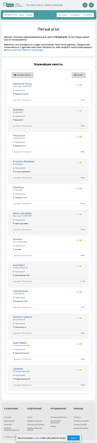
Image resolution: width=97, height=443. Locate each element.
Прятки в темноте (22, 317)
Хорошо (73, 438)
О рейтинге (8, 424)
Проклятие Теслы (22, 83)
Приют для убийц (22, 213)
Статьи (29, 417)
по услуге (63, 15)
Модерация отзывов (81, 428)
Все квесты (11, 15)
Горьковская (20, 90)
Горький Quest (20, 291)
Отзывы (29, 15)
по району (75, 15)
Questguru (18, 109)
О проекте (7, 417)
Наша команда (9, 421)
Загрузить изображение (35, 424)
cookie (36, 438)
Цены (21, 15)
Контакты (77, 417)
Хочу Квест (19, 265)
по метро (88, 15)
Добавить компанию (34, 421)
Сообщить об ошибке (81, 421)
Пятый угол (19, 135)
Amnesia (17, 239)
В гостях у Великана (23, 161)
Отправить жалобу (80, 424)
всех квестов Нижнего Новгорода (25, 50)
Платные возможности (58, 417)
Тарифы (53, 426)
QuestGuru (18, 187)
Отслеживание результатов (55, 421)
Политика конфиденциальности (11, 429)
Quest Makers (20, 343)
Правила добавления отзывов (34, 429)
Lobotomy (18, 368)
